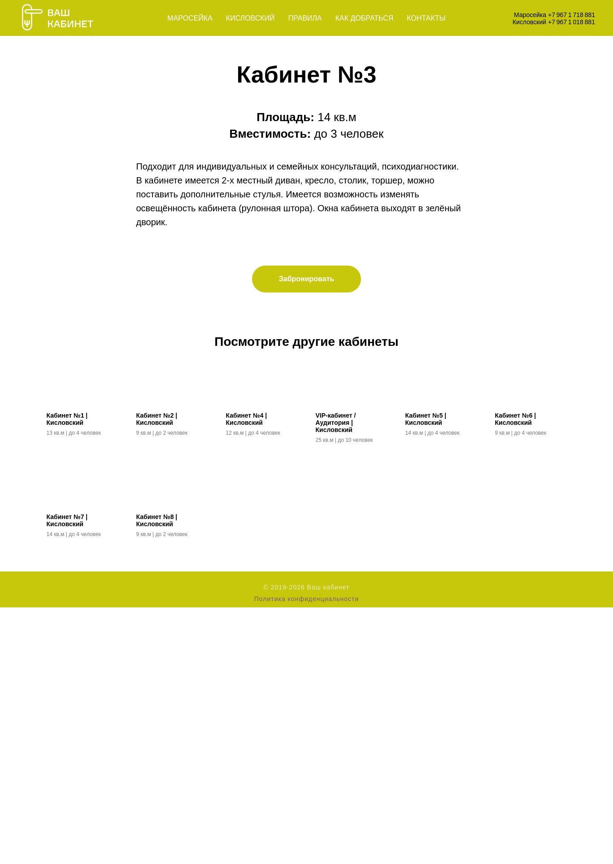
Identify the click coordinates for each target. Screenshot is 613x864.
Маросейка (189, 18)
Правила (305, 18)
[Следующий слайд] (477, 165)
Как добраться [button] (364, 18)
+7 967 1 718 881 (571, 14)
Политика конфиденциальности (306, 855)
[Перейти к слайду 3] (315, 279)
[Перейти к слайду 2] (307, 279)
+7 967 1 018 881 (571, 22)
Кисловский (250, 18)
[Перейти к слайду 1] (298, 279)
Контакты (426, 18)
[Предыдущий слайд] (136, 165)
